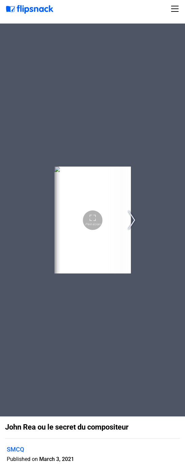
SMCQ (15, 449)
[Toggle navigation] (176, 8)
